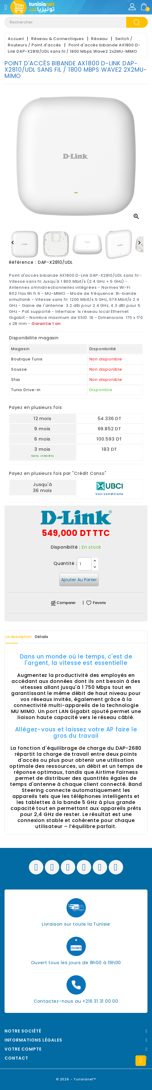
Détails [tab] (41, 636)
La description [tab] (19, 636)
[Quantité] (84, 564)
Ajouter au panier (79, 580)
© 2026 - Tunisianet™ (76, 1079)
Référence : (22, 262)
